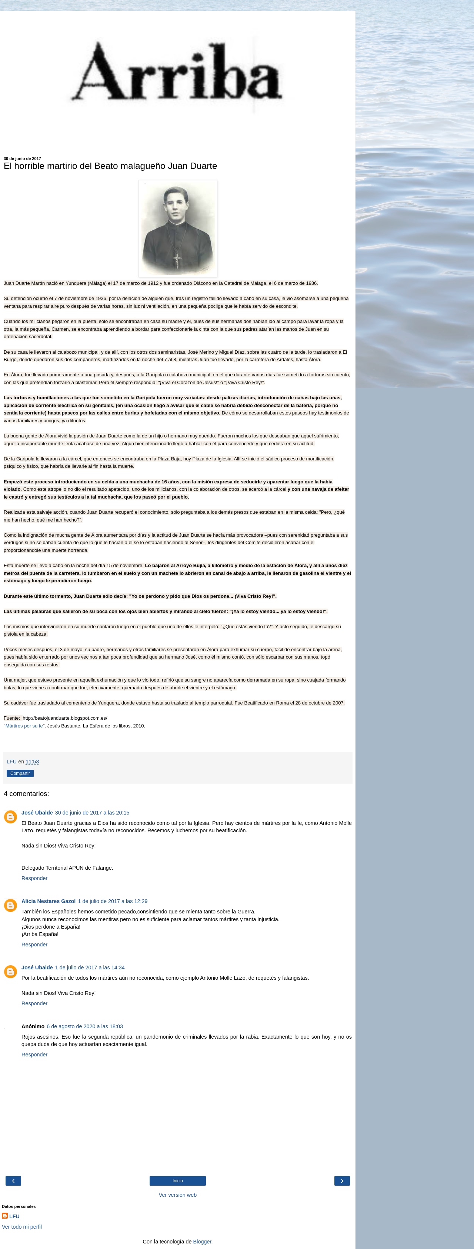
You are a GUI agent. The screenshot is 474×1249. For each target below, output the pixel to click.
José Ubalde (37, 813)
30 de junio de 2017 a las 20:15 (92, 813)
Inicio (178, 1180)
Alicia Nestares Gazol (48, 901)
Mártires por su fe (24, 726)
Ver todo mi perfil (22, 1227)
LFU (14, 1216)
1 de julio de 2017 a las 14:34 (90, 967)
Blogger (202, 1242)
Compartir (20, 773)
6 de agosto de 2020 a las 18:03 (85, 1026)
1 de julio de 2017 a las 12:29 (112, 901)
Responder (34, 878)
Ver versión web (178, 1195)
